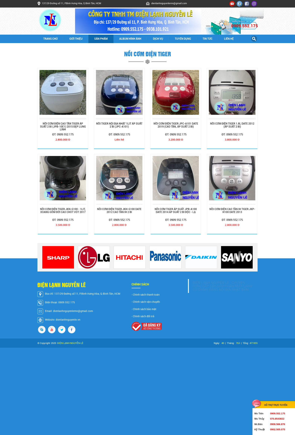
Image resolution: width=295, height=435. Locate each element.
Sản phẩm (101, 38)
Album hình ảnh (130, 38)
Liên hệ (229, 38)
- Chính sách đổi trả (143, 316)
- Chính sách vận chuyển (146, 301)
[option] (58, 257)
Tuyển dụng (183, 38)
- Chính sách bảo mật (144, 309)
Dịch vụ (158, 38)
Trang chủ (50, 38)
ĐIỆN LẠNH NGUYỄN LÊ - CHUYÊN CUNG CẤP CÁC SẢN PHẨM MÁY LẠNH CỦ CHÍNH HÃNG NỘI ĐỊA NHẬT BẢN (222, 286)
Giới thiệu (76, 38)
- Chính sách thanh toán (146, 294)
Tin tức (207, 38)
